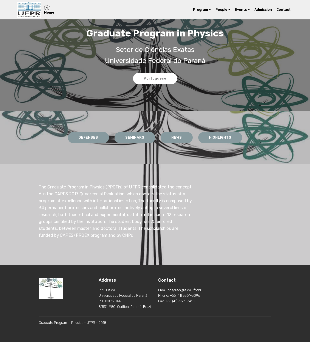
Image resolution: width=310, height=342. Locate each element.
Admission (263, 10)
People (221, 10)
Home (49, 9)
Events (241, 10)
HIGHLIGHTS (220, 137)
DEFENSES (88, 137)
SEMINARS (134, 137)
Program (200, 10)
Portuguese (155, 78)
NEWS (176, 137)
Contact (283, 10)
